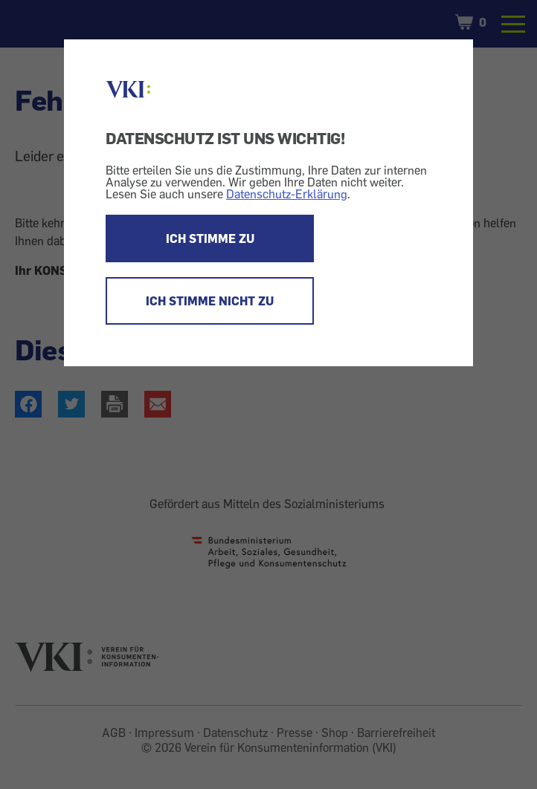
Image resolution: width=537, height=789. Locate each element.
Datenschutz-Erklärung (286, 193)
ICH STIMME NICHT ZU (210, 300)
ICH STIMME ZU (210, 238)
